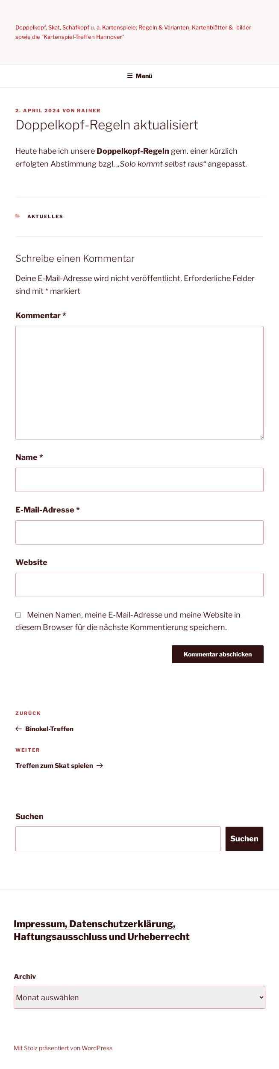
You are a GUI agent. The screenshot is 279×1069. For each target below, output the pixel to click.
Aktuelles (45, 217)
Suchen (29, 816)
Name (29, 457)
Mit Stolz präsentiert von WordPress (63, 1047)
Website (31, 562)
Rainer (89, 111)
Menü (139, 75)
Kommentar (40, 315)
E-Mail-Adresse (47, 509)
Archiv (25, 976)
